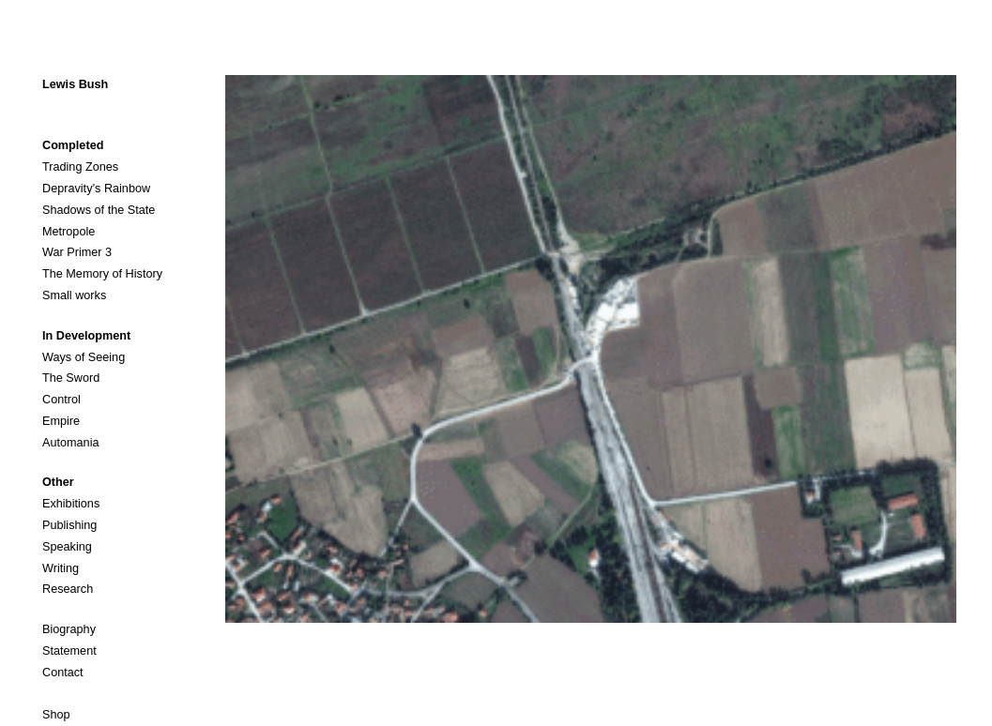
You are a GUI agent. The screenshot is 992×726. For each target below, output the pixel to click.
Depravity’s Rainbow (96, 188)
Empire (61, 421)
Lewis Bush (75, 84)
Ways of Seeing (83, 357)
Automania (70, 442)
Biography (69, 629)
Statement (69, 651)
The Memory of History (102, 273)
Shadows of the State (98, 210)
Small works (74, 295)
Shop (56, 714)
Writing (60, 568)
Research (67, 589)
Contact (63, 672)
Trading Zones (80, 167)
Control (61, 399)
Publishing (69, 525)
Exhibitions (70, 503)
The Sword (70, 378)
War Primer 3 (77, 252)
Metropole (68, 231)
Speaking (67, 546)
